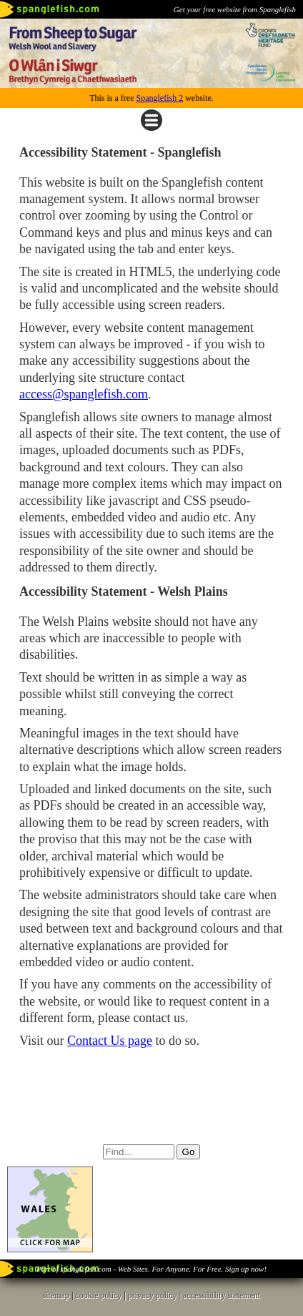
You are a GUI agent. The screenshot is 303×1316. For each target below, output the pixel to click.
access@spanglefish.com (83, 394)
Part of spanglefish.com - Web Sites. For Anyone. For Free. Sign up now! (151, 1269)
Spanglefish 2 (159, 98)
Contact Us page (109, 1040)
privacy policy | (155, 1295)
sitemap (56, 1295)
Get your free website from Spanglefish (235, 9)
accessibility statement (221, 1295)
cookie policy (98, 1295)
